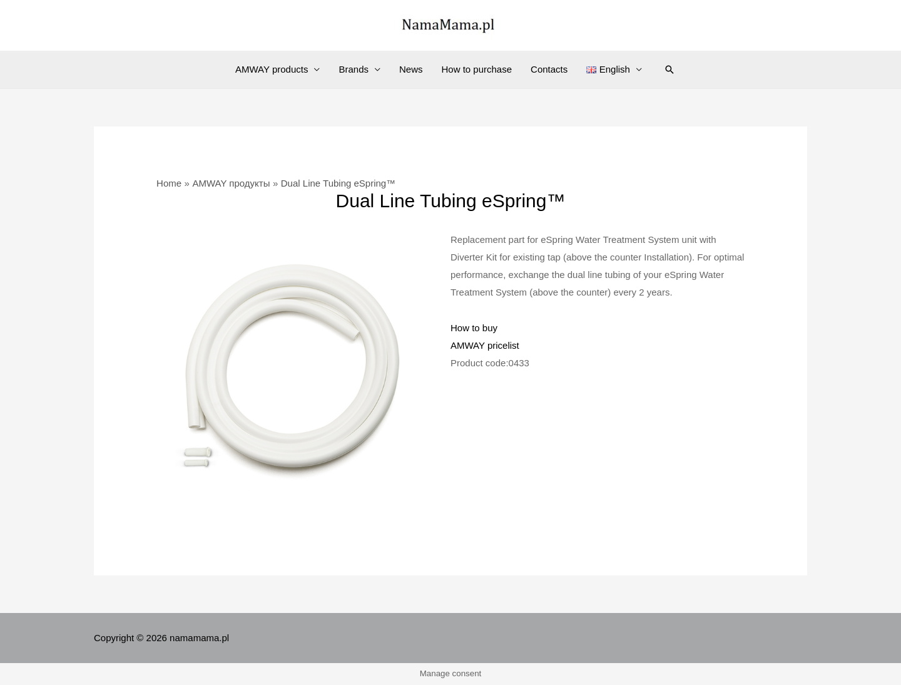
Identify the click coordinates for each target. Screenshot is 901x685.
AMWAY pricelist (484, 345)
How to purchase (477, 69)
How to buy (473, 327)
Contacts (549, 69)
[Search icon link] (669, 69)
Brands (354, 69)
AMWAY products (271, 69)
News (411, 69)
